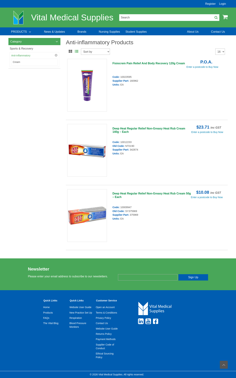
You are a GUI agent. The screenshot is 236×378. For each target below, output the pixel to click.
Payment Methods (106, 339)
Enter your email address (132, 271)
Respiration (76, 318)
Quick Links (50, 300)
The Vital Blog (50, 323)
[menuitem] (21, 31)
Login (222, 3)
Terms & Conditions (106, 312)
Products (48, 312)
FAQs (46, 318)
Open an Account (105, 307)
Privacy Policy (103, 318)
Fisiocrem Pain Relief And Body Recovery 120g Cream (148, 63)
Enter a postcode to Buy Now (202, 67)
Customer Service (106, 300)
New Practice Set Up (81, 312)
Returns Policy (104, 334)
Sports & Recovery (21, 48)
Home (46, 307)
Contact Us (102, 323)
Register (210, 3)
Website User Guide (80, 307)
